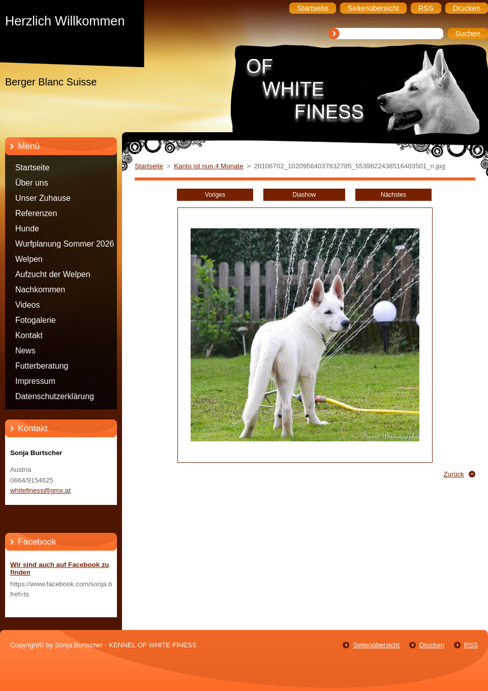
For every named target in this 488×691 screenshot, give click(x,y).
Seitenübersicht (376, 645)
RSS (471, 645)
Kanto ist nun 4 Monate (208, 166)
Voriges (215, 194)
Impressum (35, 381)
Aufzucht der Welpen (52, 274)
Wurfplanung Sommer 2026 (64, 243)
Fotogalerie (35, 320)
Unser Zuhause (43, 198)
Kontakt (29, 335)
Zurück (453, 474)
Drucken (431, 645)
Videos (27, 305)
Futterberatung (41, 366)
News (25, 350)
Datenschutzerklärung (54, 396)
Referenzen (36, 213)
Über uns (31, 182)
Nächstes (393, 194)
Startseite (32, 167)
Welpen (29, 259)
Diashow (304, 194)
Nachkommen (40, 289)
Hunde (27, 228)
